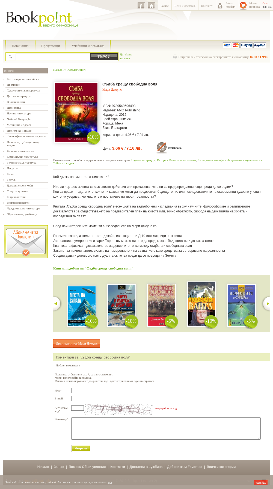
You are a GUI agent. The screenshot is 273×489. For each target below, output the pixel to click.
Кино (10, 174)
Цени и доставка (184, 5)
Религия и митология (20, 151)
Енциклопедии (16, 196)
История (162, 160)
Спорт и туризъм (17, 191)
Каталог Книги (76, 69)
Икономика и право (19, 130)
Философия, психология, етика (26, 136)
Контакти (207, 5)
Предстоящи (50, 46)
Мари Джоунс (112, 89)
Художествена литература (23, 90)
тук (110, 482)
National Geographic (19, 119)
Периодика (14, 107)
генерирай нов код (165, 408)
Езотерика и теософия (212, 160)
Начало (58, 69)
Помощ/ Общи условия (87, 471)
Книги (9, 71)
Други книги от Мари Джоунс (76, 343)
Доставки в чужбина (146, 471)
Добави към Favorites (184, 471)
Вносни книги (16, 101)
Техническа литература (21, 162)
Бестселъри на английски (23, 79)
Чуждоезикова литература (23, 208)
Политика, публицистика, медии (23, 143)
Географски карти (18, 202)
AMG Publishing (128, 110)
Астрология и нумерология (244, 160)
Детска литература (19, 96)
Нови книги (20, 46)
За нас (165, 5)
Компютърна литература (22, 156)
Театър (11, 179)
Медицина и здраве (19, 124)
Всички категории (221, 471)
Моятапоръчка (254, 5)
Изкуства (13, 168)
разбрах (261, 482)
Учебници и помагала (88, 46)
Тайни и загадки (63, 163)
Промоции (13, 84)
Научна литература (19, 113)
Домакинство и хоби (20, 185)
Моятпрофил (230, 5)
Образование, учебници (22, 214)
